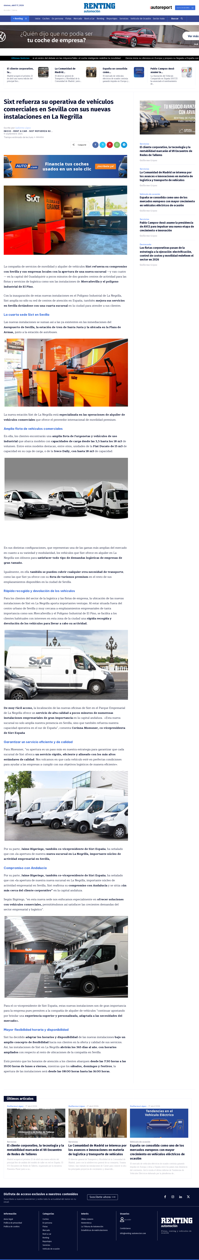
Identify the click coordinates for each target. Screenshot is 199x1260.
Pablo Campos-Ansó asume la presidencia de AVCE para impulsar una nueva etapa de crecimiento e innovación (167, 226)
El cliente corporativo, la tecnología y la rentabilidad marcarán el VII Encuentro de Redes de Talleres (166, 151)
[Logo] (99, 7)
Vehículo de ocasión (150, 194)
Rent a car (20, 131)
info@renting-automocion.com (133, 1233)
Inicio (7, 131)
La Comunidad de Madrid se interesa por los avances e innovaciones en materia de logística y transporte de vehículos (166, 176)
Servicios (144, 144)
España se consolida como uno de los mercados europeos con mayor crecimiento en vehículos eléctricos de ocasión (167, 201)
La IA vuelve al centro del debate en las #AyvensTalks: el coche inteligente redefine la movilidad (77, 58)
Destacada (145, 244)
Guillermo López (23, 128)
